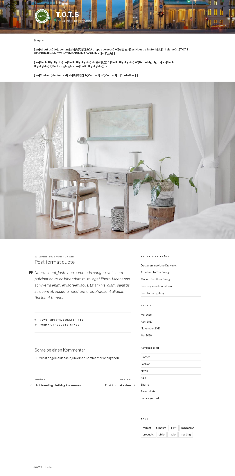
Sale (143, 377)
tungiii (69, 256)
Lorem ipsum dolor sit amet (158, 286)
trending (185, 434)
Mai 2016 (146, 335)
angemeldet (56, 358)
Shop (39, 40)
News (44, 320)
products (61, 325)
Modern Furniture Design (156, 279)
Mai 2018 (146, 314)
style (74, 325)
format (45, 325)
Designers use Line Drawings (159, 265)
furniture (161, 427)
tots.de (47, 467)
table (172, 434)
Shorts (55, 320)
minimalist (187, 427)
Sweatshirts (73, 320)
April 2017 (147, 321)
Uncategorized (150, 398)
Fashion (145, 364)
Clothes (145, 357)
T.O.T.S (68, 14)
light (174, 427)
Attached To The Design (156, 272)
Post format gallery (152, 293)
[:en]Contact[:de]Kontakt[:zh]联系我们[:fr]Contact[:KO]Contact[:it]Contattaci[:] (86, 75)
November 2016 (151, 328)
